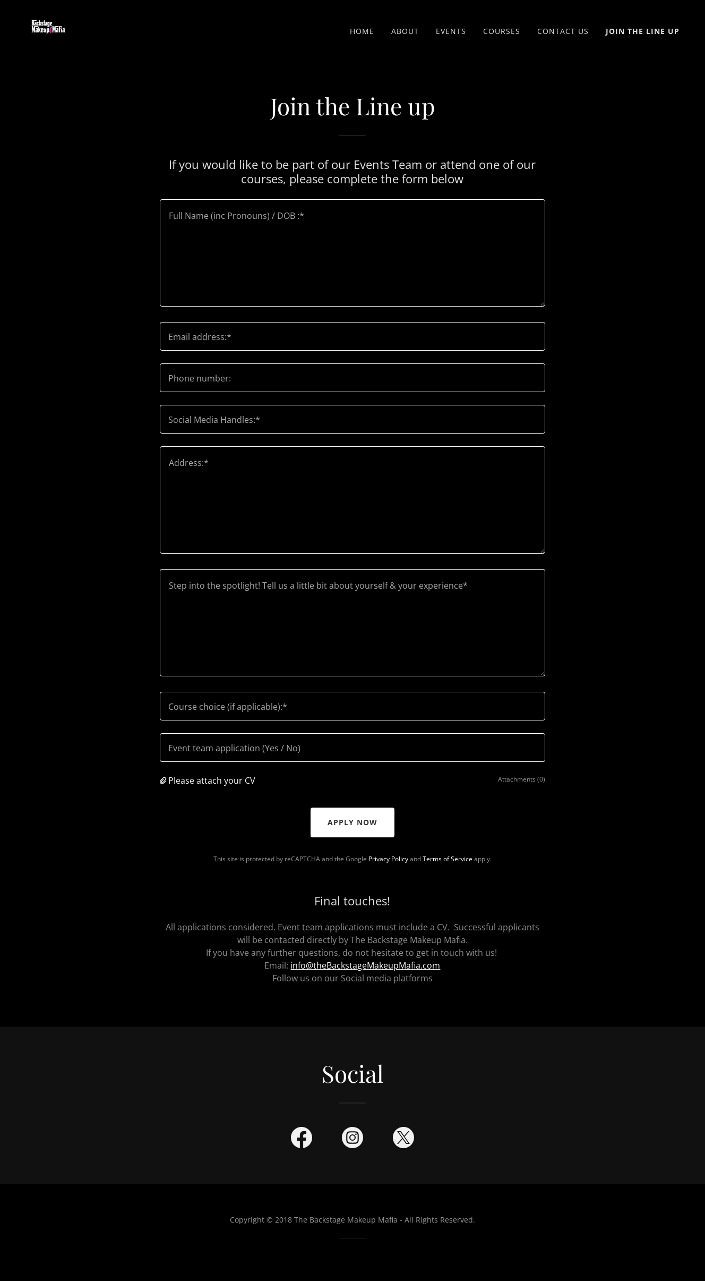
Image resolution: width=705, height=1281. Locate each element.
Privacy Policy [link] (388, 858)
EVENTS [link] (451, 31)
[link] (48, 29)
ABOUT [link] (405, 31)
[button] (164, 780)
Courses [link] (501, 31)
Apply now (352, 822)
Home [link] (362, 31)
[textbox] (352, 253)
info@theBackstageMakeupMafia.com (365, 965)
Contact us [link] (563, 31)
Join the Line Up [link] (643, 31)
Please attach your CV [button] (211, 780)
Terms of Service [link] (447, 858)
